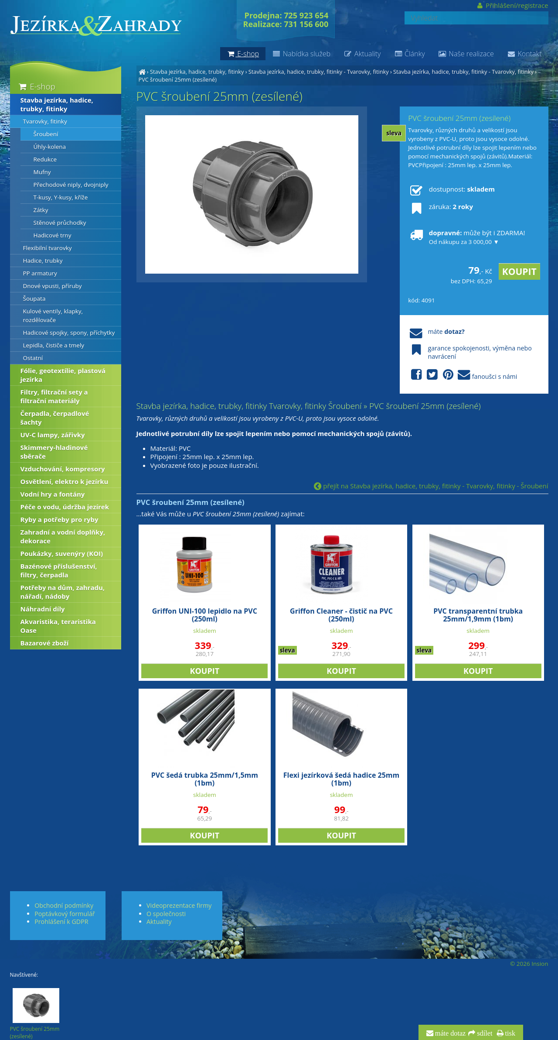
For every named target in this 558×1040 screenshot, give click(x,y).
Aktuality (362, 53)
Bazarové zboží (44, 642)
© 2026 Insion (529, 964)
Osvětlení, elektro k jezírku (64, 481)
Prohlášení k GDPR (61, 921)
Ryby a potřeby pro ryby (59, 519)
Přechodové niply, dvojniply (71, 185)
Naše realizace (466, 53)
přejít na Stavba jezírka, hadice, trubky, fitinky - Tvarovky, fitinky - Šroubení (431, 485)
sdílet (483, 1033)
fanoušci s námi (462, 375)
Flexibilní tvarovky (47, 248)
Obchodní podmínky (63, 905)
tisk (509, 1033)
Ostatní (33, 358)
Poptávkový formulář (64, 914)
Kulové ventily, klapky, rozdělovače (53, 315)
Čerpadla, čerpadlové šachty (54, 417)
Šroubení (46, 134)
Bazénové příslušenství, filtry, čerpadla (58, 570)
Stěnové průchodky (60, 223)
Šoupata (34, 298)
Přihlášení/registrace (512, 5)
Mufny (42, 172)
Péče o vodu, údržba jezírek (64, 506)
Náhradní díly (42, 608)
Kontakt (524, 53)
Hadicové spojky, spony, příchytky (69, 332)
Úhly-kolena (50, 147)
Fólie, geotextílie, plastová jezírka (63, 375)
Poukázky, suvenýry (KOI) (61, 553)
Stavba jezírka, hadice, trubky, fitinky (197, 72)
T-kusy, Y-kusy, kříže (61, 197)
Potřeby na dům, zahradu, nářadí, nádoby (62, 592)
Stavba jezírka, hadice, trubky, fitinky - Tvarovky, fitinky (318, 72)
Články (409, 53)
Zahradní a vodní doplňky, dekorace (62, 536)
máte (436, 331)
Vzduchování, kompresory (62, 468)
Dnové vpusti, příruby (52, 286)
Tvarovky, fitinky (45, 121)
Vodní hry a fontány (52, 494)
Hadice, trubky (43, 260)
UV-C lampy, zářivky (52, 434)
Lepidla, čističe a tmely (54, 345)
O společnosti (166, 914)
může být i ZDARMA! (466, 237)
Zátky (41, 210)
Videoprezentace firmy (178, 905)
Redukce (45, 159)
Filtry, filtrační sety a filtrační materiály (54, 396)
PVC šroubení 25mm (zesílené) (178, 79)
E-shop (36, 86)
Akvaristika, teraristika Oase (58, 626)
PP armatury (40, 273)
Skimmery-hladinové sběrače (54, 451)
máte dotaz (449, 1033)
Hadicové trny (52, 235)
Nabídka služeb (301, 53)
